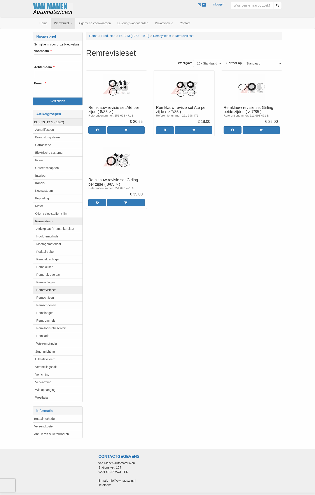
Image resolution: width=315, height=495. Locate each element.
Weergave (185, 63)
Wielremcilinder (46, 343)
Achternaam (43, 67)
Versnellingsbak (46, 367)
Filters (39, 160)
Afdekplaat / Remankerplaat (55, 228)
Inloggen (218, 4)
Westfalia (41, 397)
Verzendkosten (44, 426)
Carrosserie (43, 145)
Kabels (40, 183)
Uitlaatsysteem (45, 359)
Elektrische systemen (49, 152)
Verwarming (43, 382)
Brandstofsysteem (47, 137)
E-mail (38, 83)
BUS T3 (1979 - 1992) (49, 122)
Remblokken (44, 267)
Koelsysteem (44, 190)
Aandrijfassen (44, 129)
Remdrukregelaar (48, 274)
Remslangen (45, 313)
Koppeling (42, 198)
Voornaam (41, 51)
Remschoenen (46, 305)
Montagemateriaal (48, 244)
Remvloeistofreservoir (51, 328)
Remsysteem (44, 221)
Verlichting (42, 374)
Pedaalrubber (45, 251)
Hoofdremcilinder (48, 236)
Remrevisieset (46, 290)
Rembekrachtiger (48, 259)
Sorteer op (234, 63)
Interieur (40, 175)
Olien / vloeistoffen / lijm (51, 213)
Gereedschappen (47, 168)
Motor (39, 206)
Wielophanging (45, 390)
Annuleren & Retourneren (51, 434)
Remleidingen (45, 282)
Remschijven (45, 297)
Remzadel (43, 336)
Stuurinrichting (45, 351)
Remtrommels (45, 320)
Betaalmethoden (45, 418)
